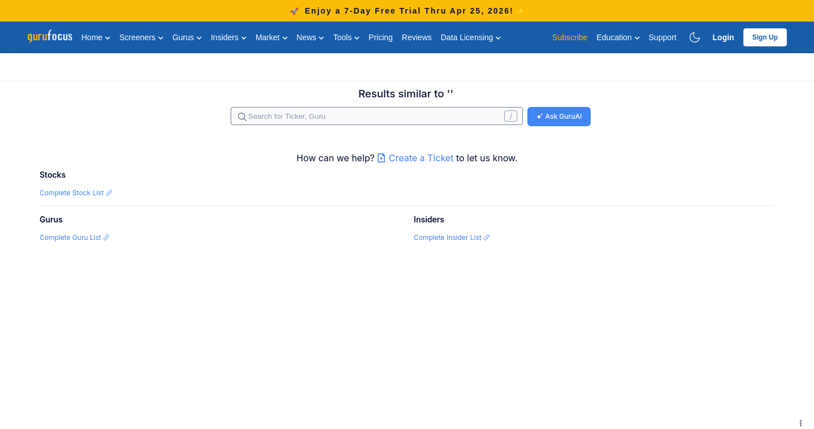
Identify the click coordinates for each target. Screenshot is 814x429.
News (310, 37)
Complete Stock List (76, 192)
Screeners (141, 37)
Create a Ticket (416, 158)
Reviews (417, 37)
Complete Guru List (75, 237)
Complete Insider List (452, 237)
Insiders (228, 37)
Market (272, 37)
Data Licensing (471, 37)
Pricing (381, 37)
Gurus (187, 37)
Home (95, 37)
